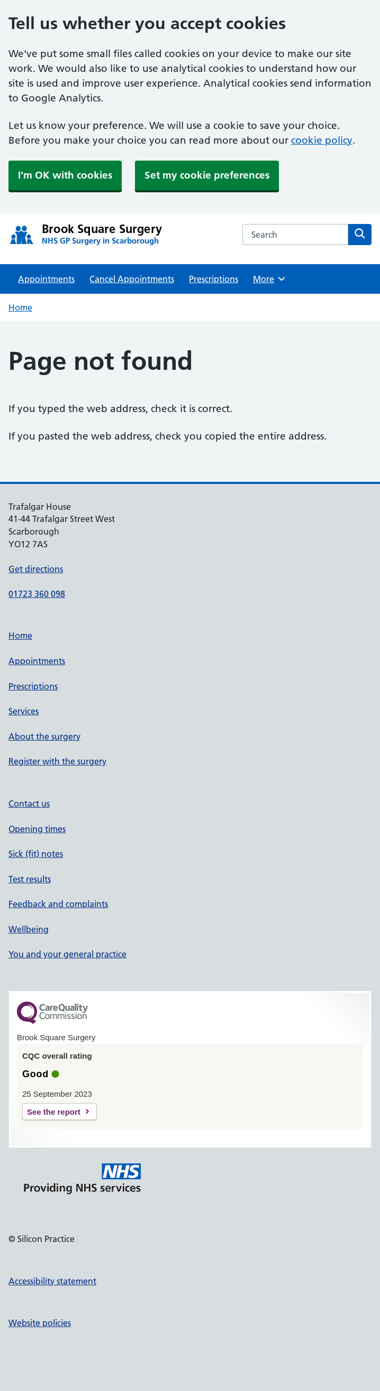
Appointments (46, 279)
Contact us (29, 803)
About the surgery (44, 736)
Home (20, 307)
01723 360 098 (36, 594)
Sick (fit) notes (35, 853)
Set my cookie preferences (206, 175)
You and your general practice (67, 954)
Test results (29, 879)
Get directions (35, 569)
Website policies (39, 1323)
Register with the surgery (57, 761)
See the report (53, 1111)
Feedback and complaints (58, 904)
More (269, 279)
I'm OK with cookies (65, 175)
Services (23, 711)
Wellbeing (28, 929)
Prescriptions (213, 279)
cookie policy (321, 140)
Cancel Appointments (131, 279)
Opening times (37, 829)
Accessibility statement (52, 1281)
